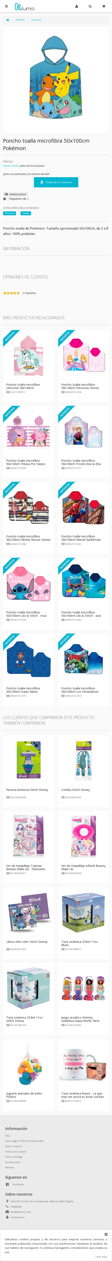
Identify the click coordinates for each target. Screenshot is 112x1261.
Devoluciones (12, 1162)
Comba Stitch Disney (75, 790)
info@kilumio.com (21, 1211)
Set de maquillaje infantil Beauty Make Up (83, 867)
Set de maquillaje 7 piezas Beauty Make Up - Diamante (25, 867)
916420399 (16, 1206)
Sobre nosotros (13, 1146)
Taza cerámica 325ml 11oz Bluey (79, 943)
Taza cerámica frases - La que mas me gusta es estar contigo (82, 1095)
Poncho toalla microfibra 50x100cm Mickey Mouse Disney (28, 538)
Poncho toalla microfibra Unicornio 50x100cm (23, 386)
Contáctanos (17, 1217)
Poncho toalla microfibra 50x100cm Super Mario (23, 690)
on (4, 293)
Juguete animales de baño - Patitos (25, 1095)
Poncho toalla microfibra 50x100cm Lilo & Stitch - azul (81, 614)
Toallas (36, 19)
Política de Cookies (15, 1151)
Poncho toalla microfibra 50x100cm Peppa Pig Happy (25, 462)
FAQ (7, 1135)
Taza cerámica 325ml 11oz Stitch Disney (24, 1019)
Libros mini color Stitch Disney (26, 942)
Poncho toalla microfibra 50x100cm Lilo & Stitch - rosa (26, 614)
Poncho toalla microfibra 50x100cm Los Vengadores (80, 690)
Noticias (9, 1167)
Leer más (101, 1257)
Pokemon (9, 213)
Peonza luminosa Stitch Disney (27, 790)
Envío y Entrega (13, 1156)
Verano (20, 19)
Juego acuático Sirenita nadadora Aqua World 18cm (80, 1019)
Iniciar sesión (11, 165)
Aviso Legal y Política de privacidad (24, 1140)
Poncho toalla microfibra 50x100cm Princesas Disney (80, 386)
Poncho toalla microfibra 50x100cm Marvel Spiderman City (81, 539)
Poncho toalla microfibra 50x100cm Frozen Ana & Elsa (81, 462)
